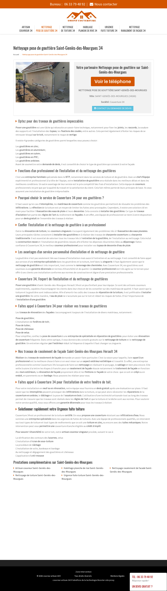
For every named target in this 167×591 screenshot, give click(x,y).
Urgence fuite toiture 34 (109, 28)
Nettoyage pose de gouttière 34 (46, 28)
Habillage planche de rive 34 (87, 28)
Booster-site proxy (105, 580)
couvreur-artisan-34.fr (52, 576)
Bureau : (67, 4)
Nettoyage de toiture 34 (68, 28)
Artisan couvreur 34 (25, 28)
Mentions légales (117, 576)
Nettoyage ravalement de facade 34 (133, 28)
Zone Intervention (83, 571)
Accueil (16, 54)
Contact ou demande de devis (112, 108)
